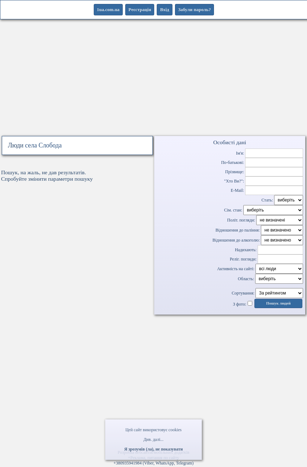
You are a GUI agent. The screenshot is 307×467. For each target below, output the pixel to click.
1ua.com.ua (108, 9)
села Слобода (43, 145)
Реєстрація (139, 9)
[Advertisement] (153, 85)
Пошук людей (278, 303)
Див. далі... (153, 439)
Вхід (164, 9)
